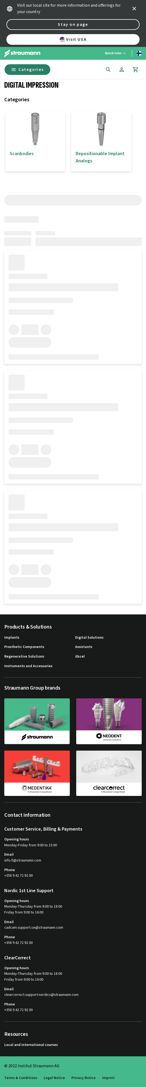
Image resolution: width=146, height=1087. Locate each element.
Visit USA (73, 39)
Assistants (83, 647)
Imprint (108, 1078)
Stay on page (73, 24)
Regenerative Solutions (24, 656)
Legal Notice (54, 1078)
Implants (11, 637)
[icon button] (134, 8)
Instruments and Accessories (28, 666)
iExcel (80, 656)
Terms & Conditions (20, 1078)
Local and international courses (31, 1045)
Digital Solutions (89, 637)
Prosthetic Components (24, 647)
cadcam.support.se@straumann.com (33, 927)
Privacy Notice (83, 1078)
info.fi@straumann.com (22, 860)
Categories (27, 70)
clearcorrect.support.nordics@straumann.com (41, 994)
